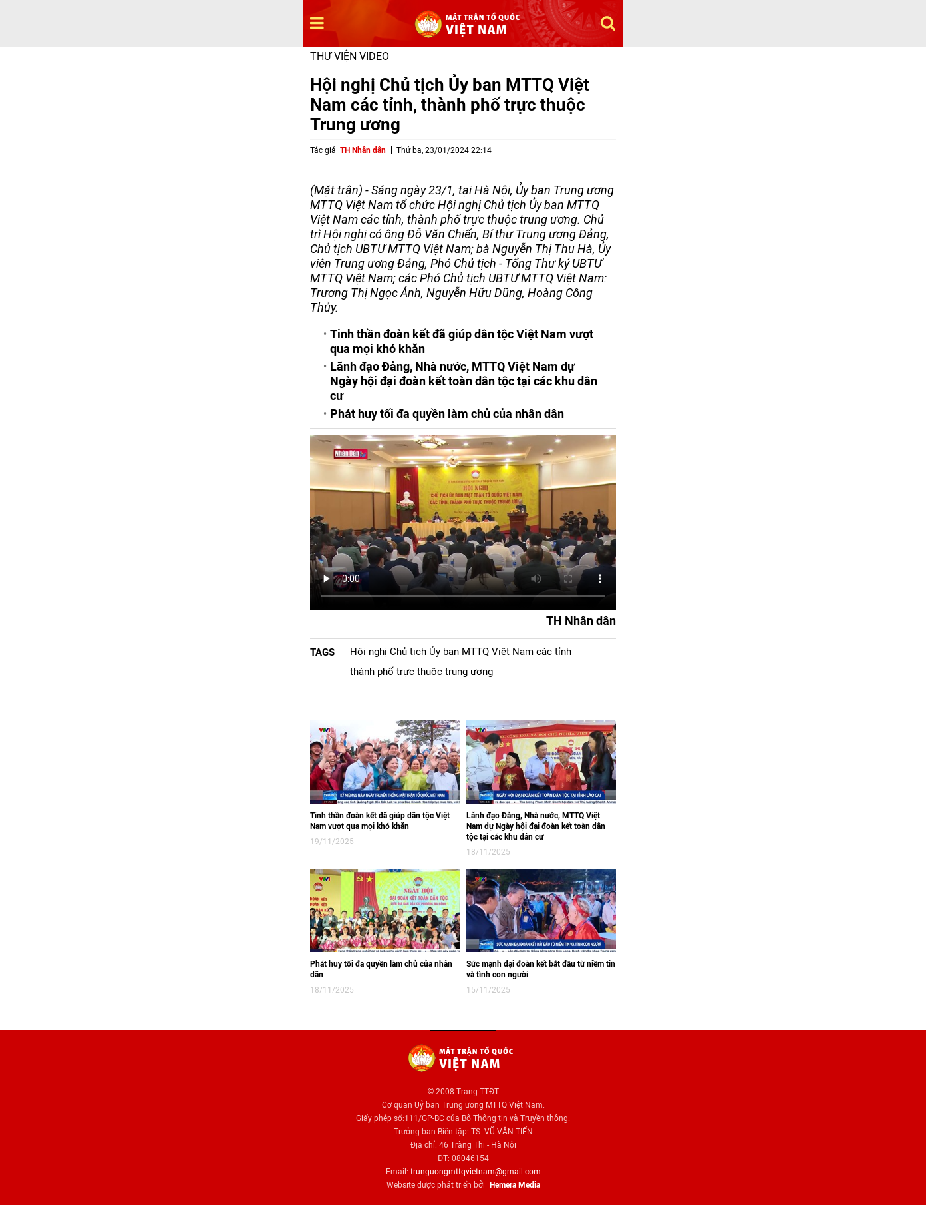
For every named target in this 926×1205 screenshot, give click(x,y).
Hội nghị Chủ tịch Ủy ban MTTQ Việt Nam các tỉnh (460, 652)
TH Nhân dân (363, 150)
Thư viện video (349, 56)
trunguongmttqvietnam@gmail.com (475, 1171)
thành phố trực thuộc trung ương (421, 672)
